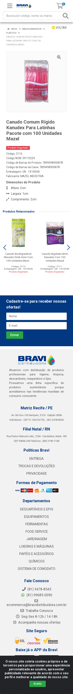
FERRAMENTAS (36, 524)
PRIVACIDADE (36, 473)
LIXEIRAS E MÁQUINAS (36, 546)
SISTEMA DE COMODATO (36, 569)
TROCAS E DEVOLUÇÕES (36, 466)
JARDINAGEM (36, 539)
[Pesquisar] (66, 16)
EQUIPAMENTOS (36, 517)
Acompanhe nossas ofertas (37, 622)
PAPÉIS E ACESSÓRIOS (36, 554)
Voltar (59, 28)
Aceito (37, 683)
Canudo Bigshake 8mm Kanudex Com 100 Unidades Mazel (55, 257)
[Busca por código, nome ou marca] (32, 16)
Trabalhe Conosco (36, 611)
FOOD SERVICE (37, 532)
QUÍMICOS (37, 561)
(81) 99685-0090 (36, 595)
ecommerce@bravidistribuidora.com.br (37, 603)
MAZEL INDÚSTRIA (32, 176)
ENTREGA (36, 459)
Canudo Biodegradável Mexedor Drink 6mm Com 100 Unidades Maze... (18, 257)
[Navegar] (5, 247)
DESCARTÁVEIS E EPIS (36, 509)
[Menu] (9, 5)
